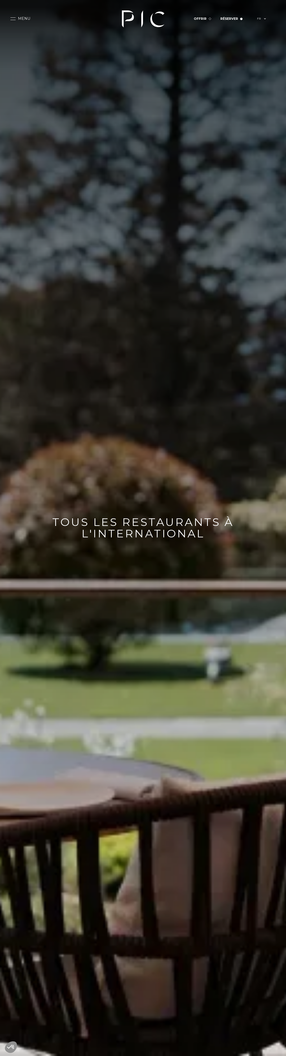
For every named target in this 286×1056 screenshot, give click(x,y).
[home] (143, 18)
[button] (20, 19)
